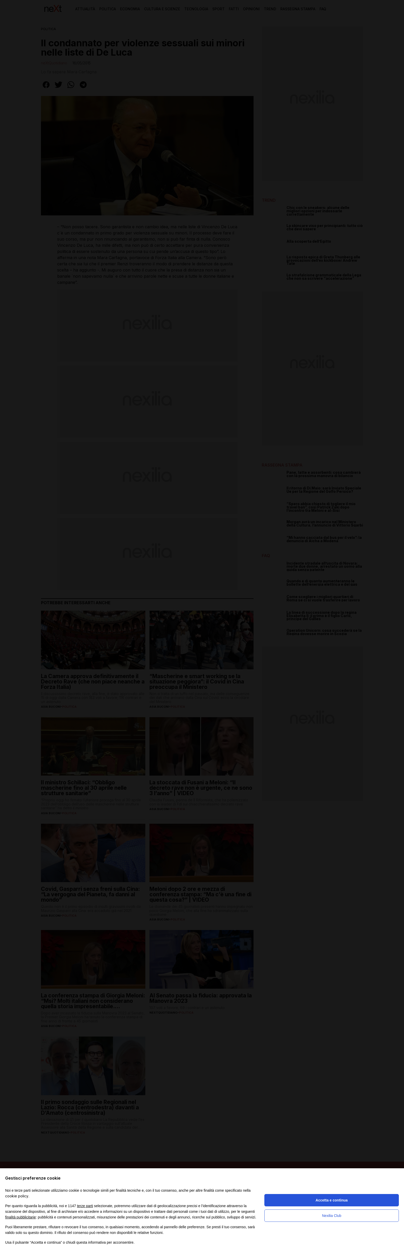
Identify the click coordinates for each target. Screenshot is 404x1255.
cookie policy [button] (16, 1196)
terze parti (85, 1206)
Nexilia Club (331, 1216)
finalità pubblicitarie (20, 1217)
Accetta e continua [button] (332, 1200)
